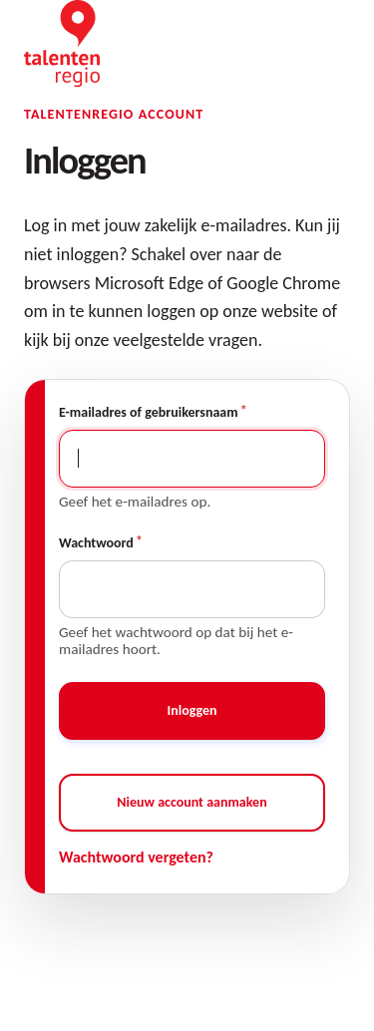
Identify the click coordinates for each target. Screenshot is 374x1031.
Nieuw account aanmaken (191, 802)
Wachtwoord (96, 542)
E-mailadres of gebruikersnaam (148, 412)
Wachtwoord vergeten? (136, 857)
